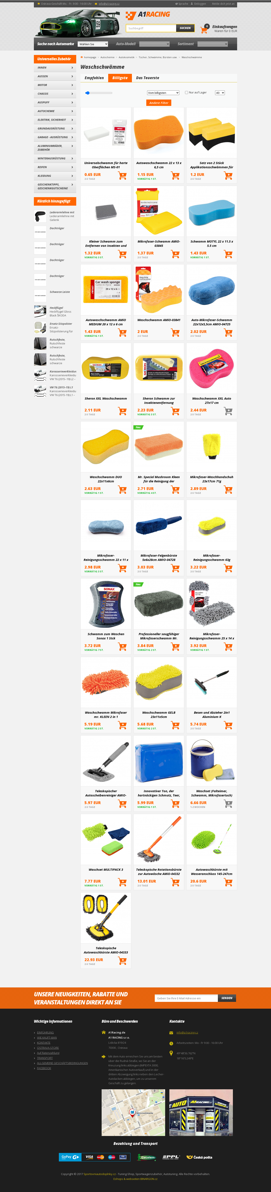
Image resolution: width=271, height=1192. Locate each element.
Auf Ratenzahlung (48, 1053)
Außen (43, 76)
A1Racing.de (162, 15)
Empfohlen (94, 77)
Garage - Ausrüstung (53, 137)
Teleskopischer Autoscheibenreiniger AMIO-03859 (105, 793)
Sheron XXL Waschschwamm (106, 398)
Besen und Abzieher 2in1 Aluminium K (212, 714)
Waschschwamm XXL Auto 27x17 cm (211, 400)
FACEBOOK (44, 1068)
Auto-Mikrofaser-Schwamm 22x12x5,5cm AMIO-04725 (211, 322)
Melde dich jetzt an (223, 4)
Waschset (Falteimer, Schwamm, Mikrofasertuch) (211, 793)
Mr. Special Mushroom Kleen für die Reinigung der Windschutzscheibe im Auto (159, 479)
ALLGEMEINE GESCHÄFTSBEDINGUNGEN (62, 1063)
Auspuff (43, 102)
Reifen (42, 167)
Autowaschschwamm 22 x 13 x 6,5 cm (158, 165)
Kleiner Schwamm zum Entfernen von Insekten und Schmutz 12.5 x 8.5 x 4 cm (106, 243)
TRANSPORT (45, 1058)
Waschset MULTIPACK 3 (106, 869)
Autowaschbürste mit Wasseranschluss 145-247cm (211, 871)
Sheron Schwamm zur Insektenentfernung (159, 400)
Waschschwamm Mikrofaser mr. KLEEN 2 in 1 (106, 714)
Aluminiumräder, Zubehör (50, 148)
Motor (42, 85)
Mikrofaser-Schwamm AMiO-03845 (159, 243)
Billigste (120, 77)
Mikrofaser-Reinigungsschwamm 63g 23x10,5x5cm (211, 557)
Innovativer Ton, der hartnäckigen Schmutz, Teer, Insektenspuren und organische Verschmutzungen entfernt (159, 793)
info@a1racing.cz (109, 4)
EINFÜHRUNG (45, 1032)
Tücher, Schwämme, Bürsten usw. (158, 57)
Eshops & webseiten (126, 1179)
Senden (226, 998)
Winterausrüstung (51, 158)
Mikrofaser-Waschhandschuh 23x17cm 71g (211, 479)
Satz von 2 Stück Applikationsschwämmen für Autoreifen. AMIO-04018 (211, 165)
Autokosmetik (126, 57)
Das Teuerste (147, 77)
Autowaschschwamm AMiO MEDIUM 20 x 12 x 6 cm (106, 322)
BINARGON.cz (149, 1179)
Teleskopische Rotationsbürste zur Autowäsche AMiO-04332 (158, 871)
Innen (42, 67)
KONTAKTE (43, 1043)
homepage (90, 57)
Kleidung (44, 176)
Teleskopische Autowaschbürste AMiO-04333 (106, 950)
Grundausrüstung (51, 128)
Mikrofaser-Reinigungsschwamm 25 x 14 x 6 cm (211, 636)
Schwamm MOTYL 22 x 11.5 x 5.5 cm (212, 243)
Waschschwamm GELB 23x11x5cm (158, 714)
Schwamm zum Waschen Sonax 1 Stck (106, 636)
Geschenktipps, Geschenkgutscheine (53, 186)
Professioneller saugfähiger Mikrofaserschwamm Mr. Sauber (159, 636)
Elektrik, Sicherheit (52, 120)
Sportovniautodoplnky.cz (100, 1174)
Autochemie (46, 111)
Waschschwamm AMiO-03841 (158, 320)
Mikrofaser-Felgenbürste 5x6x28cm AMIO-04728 (159, 557)
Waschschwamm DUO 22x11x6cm (106, 479)
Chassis (43, 93)
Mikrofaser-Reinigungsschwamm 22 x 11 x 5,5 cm (106, 557)
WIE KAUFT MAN (47, 1037)
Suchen (185, 28)
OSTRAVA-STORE (48, 1048)
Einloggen (200, 4)
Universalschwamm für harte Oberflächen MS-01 (105, 165)
